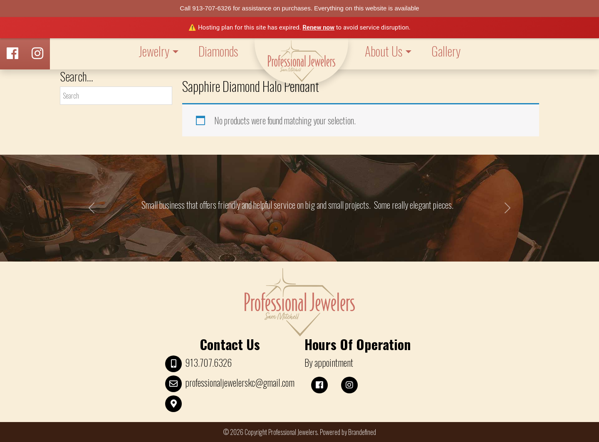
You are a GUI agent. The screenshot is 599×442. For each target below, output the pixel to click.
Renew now (318, 27)
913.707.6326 (208, 363)
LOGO (301, 61)
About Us (383, 51)
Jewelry (154, 51)
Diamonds (218, 51)
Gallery (445, 51)
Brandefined (362, 432)
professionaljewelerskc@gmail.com (240, 382)
